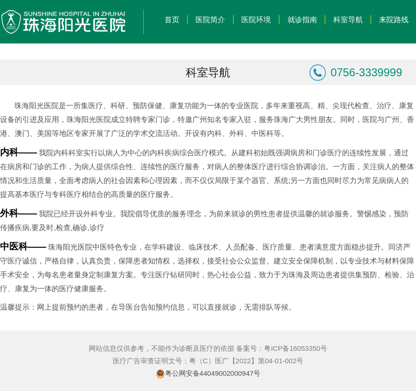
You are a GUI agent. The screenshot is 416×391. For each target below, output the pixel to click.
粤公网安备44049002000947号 (213, 373)
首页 (172, 20)
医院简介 (210, 20)
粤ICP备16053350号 (295, 348)
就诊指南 (302, 20)
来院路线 (394, 20)
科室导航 (348, 20)
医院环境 (256, 20)
